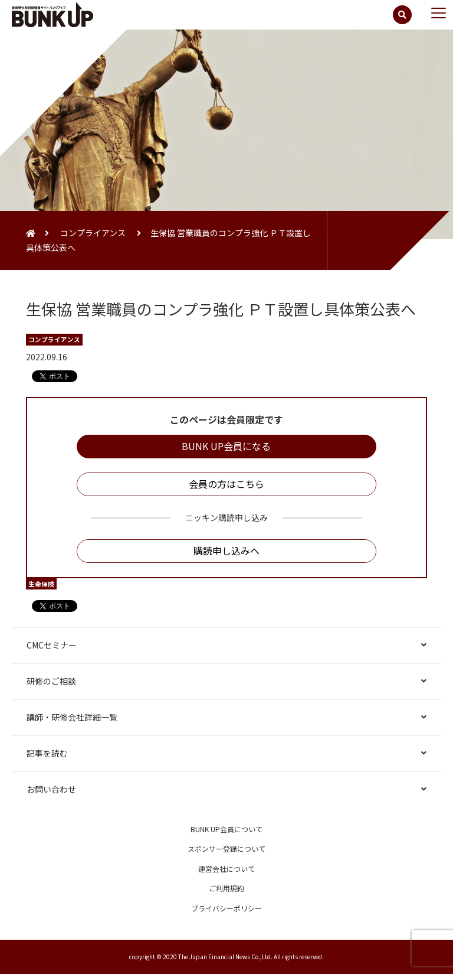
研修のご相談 (51, 681)
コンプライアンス (92, 233)
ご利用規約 (226, 888)
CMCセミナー (52, 645)
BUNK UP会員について (226, 829)
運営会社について (226, 869)
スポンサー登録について (226, 848)
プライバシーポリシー (226, 908)
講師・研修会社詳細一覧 (72, 717)
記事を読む (47, 753)
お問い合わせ (51, 789)
